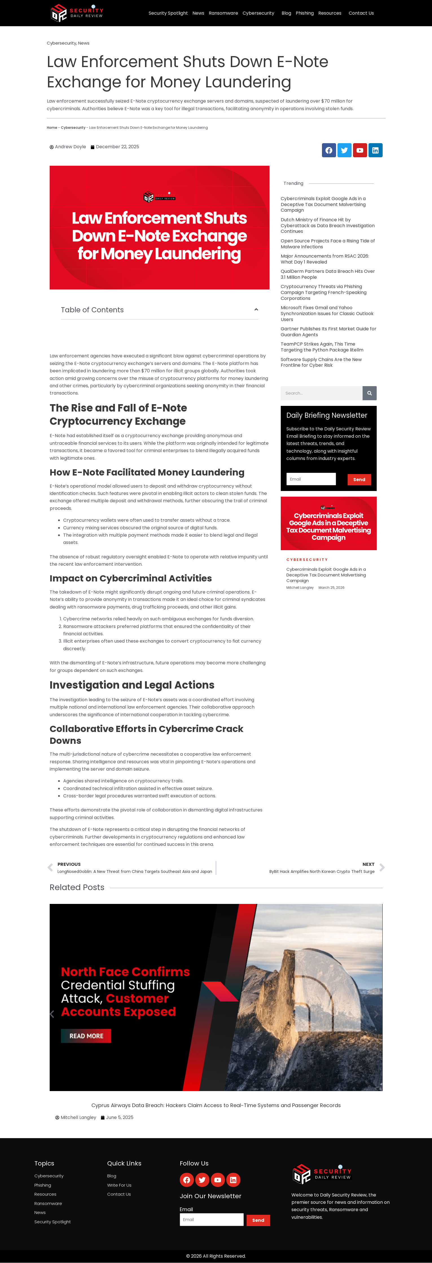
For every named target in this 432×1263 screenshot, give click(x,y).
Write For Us (119, 1187)
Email (186, 1210)
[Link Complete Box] (329, 204)
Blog (286, 13)
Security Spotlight (168, 13)
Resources (329, 13)
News (198, 13)
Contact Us (361, 13)
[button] (52, 1015)
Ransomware (223, 13)
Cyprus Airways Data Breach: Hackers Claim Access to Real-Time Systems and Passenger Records (216, 1106)
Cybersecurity (258, 13)
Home (52, 127)
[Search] (370, 393)
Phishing (305, 13)
